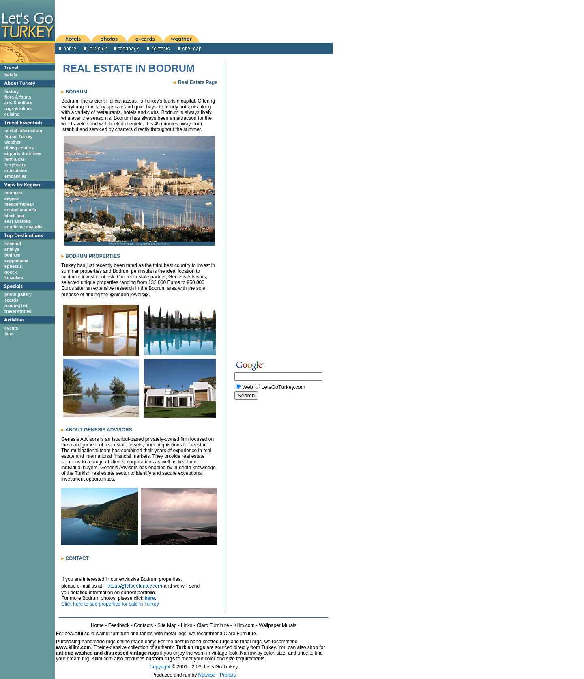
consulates (15, 170)
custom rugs (160, 659)
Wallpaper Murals (277, 625)
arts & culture (18, 102)
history (11, 91)
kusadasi (13, 277)
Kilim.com (243, 625)
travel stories (17, 311)
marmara (13, 192)
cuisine (11, 114)
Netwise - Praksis (217, 675)
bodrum (12, 254)
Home (97, 625)
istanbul (12, 243)
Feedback (119, 625)
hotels (10, 74)
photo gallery (18, 294)
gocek (10, 271)
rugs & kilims (18, 108)
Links (186, 625)
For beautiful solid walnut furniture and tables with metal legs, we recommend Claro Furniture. (157, 633)
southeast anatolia (23, 226)
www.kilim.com (73, 647)
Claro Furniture (213, 625)
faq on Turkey (18, 136)
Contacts (143, 625)
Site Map (166, 625)
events (11, 327)
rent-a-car (14, 159)
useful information (23, 130)
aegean (11, 198)
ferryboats (15, 164)
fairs (9, 333)
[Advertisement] (174, 16)
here (149, 598)
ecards (11, 299)
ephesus (13, 266)
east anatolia (17, 221)
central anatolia (20, 209)
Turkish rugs (190, 647)
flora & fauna (17, 97)
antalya (11, 249)
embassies (15, 176)
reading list (16, 305)
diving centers (19, 147)
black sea (14, 215)
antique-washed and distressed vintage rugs (107, 653)
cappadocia (16, 260)
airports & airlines (22, 153)
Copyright (160, 667)
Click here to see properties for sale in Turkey (110, 604)
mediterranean (19, 204)
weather (12, 142)
